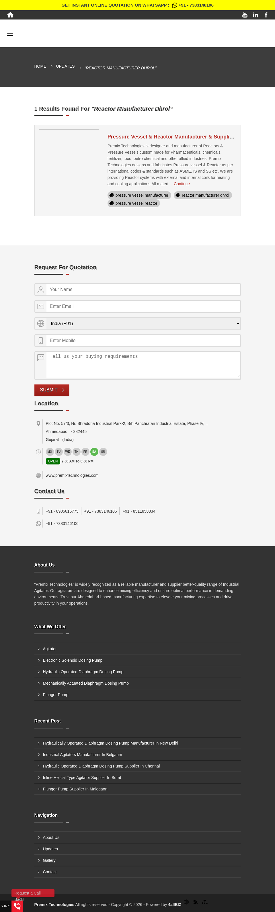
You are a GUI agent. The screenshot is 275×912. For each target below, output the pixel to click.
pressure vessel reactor (136, 203)
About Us (51, 837)
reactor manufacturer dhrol (205, 195)
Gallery (49, 860)
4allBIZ (174, 904)
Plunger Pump (56, 694)
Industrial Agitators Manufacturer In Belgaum (82, 754)
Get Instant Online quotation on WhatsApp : (137, 5)
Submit (48, 389)
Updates (65, 66)
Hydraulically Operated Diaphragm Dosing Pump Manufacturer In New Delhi (110, 743)
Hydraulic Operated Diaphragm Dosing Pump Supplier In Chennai (101, 766)
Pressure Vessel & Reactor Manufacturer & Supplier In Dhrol (181, 137)
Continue (182, 183)
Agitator (50, 649)
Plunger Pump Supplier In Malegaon (75, 789)
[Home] (10, 14)
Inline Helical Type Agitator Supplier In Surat (82, 777)
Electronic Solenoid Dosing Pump (73, 660)
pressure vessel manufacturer (142, 195)
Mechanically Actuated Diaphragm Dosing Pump (86, 683)
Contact (50, 872)
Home (40, 66)
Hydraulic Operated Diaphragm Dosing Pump (83, 671)
